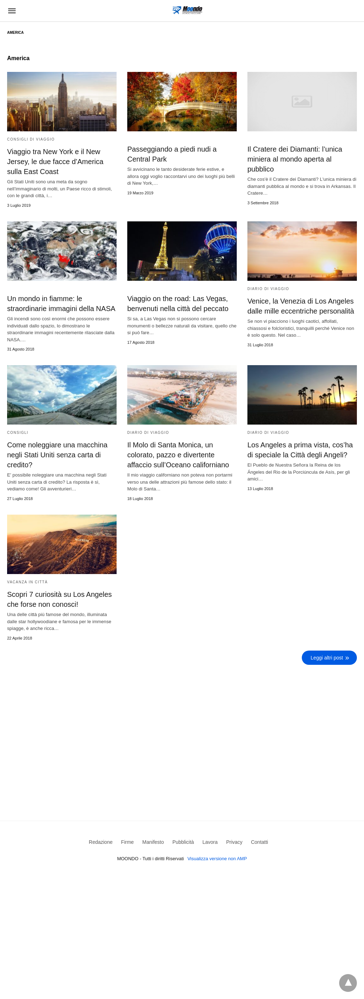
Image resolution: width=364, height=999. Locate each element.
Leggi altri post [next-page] (327, 658)
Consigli (17, 433)
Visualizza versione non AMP (217, 858)
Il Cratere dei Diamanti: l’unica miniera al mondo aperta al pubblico (294, 159)
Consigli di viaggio (31, 139)
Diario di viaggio (268, 289)
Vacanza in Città (27, 582)
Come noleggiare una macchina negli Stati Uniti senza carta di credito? (57, 455)
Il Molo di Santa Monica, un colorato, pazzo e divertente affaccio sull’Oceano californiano (178, 455)
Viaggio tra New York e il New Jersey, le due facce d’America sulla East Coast (55, 161)
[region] (182, 729)
